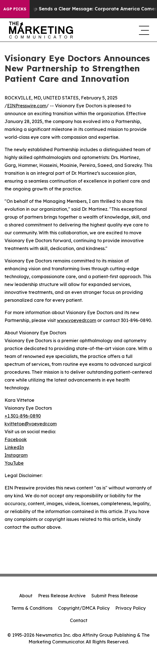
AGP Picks (14, 9)
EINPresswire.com (26, 105)
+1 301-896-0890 (23, 416)
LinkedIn (14, 447)
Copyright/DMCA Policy (84, 608)
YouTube (14, 463)
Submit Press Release (114, 595)
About (25, 595)
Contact (78, 620)
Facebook (16, 439)
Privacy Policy (130, 608)
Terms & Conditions (31, 608)
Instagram (16, 455)
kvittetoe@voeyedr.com (31, 424)
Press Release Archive (62, 595)
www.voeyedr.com (76, 320)
